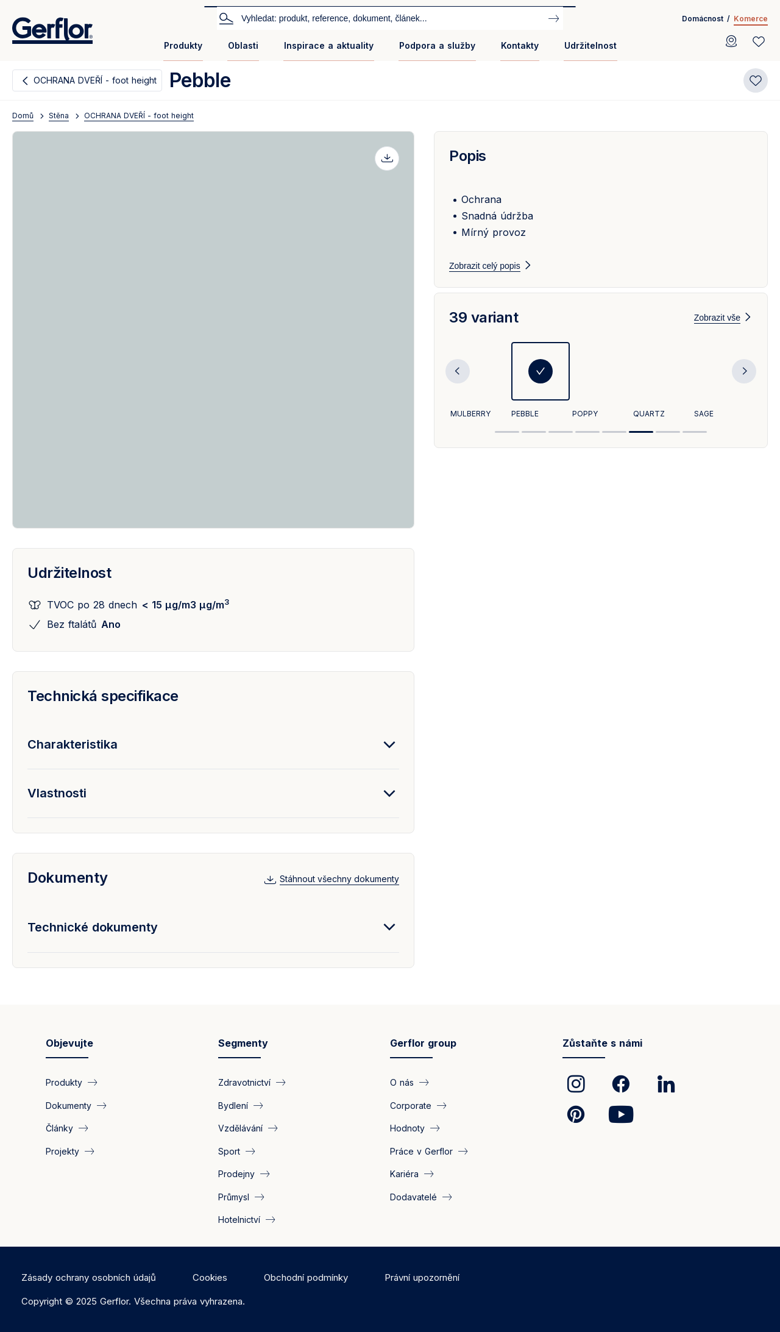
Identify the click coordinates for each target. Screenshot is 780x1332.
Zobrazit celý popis (484, 266)
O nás (402, 1082)
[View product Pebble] (540, 396)
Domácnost (702, 18)
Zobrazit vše (717, 332)
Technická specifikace (103, 696)
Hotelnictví (239, 1219)
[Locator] (731, 41)
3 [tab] (560, 446)
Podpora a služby (437, 45)
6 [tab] (641, 446)
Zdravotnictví (244, 1082)
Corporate (410, 1105)
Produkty (183, 45)
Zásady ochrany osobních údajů (88, 1277)
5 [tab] (614, 446)
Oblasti (243, 45)
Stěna (59, 115)
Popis (467, 156)
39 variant (483, 332)
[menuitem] (183, 50)
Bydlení (233, 1105)
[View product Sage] (723, 396)
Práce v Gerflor (421, 1150)
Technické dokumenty (92, 927)
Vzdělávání (240, 1128)
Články (59, 1128)
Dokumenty (67, 877)
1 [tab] (507, 446)
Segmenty (243, 1043)
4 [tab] (587, 446)
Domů (23, 115)
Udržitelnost (590, 45)
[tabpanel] (479, 396)
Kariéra (404, 1174)
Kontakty (520, 45)
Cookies (210, 1277)
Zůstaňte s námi (602, 1043)
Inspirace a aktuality (329, 45)
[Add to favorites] (755, 80)
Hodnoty (407, 1128)
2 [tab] (534, 446)
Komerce (751, 18)
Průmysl (233, 1196)
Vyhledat (226, 17)
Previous (457, 386)
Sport (229, 1150)
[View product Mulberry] (479, 396)
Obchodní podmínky (306, 1277)
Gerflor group (423, 1043)
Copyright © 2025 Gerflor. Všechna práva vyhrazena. (133, 1301)
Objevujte (69, 1043)
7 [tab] (668, 446)
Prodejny (236, 1174)
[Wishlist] (759, 41)
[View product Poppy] (601, 396)
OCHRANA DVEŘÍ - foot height (95, 80)
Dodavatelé (413, 1196)
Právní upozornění (422, 1277)
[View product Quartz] (662, 396)
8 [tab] (694, 446)
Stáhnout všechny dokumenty (339, 879)
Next (744, 386)
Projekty (62, 1150)
